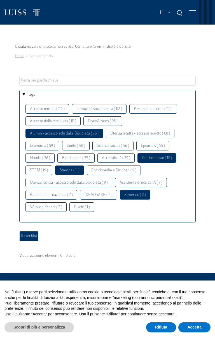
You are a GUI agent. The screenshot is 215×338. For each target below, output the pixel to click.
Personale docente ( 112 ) (153, 109)
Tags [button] (31, 95)
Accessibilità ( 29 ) (116, 158)
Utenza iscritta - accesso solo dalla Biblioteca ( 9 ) (69, 183)
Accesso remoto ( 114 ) (47, 109)
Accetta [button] (194, 327)
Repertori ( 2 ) (135, 195)
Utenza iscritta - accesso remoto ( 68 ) (140, 133)
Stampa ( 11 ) (70, 170)
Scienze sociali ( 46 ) (113, 146)
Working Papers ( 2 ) (46, 207)
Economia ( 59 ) (42, 146)
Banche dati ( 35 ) (76, 158)
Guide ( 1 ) (82, 207)
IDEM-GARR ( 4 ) (99, 195)
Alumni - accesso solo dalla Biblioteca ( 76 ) (64, 133)
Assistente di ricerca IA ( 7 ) (141, 183)
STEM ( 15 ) (39, 170)
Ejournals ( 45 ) (153, 146)
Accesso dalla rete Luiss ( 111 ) (53, 121)
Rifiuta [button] (161, 327)
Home (19, 56)
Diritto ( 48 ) (76, 146)
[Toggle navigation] (192, 12)
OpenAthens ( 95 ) (103, 121)
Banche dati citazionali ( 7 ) (51, 195)
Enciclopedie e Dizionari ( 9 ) (113, 170)
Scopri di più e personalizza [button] (39, 327)
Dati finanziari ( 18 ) (157, 158)
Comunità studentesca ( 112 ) (99, 109)
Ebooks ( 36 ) (40, 158)
